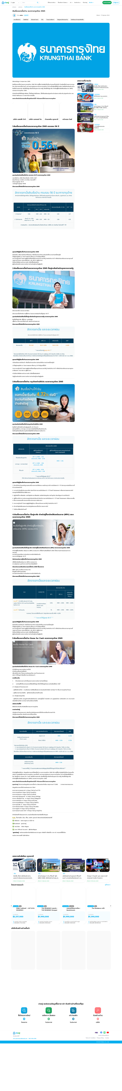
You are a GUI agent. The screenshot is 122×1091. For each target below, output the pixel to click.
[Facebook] (101, 1033)
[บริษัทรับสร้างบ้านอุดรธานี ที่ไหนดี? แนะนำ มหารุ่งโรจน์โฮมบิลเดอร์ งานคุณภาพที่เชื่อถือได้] (93, 117)
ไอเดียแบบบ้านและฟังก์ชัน (77, 19)
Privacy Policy (100, 1038)
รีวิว (42, 19)
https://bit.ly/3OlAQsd (28, 809)
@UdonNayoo (33, 829)
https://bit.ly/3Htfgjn (34, 796)
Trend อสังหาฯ (50, 19)
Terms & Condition (91, 1038)
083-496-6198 (32, 1038)
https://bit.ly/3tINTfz (32, 803)
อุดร (15, 3)
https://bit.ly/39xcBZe (32, 807)
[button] (30, 2)
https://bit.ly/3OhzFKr (29, 805)
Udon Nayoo (25, 827)
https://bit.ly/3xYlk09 (29, 794)
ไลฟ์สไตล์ (25, 19)
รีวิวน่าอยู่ (85, 2)
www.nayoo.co (25, 821)
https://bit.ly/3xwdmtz (29, 792)
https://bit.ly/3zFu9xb (30, 800)
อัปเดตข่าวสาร (34, 19)
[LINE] (104, 1033)
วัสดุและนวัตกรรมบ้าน (62, 19)
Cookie (107, 1038)
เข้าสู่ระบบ (116, 3)
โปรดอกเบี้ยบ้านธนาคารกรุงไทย (46, 98)
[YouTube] (108, 1033)
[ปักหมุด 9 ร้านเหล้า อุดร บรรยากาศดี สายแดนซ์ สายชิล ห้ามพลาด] (98, 871)
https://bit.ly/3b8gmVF (34, 798)
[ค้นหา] (29, 2)
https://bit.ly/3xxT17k (33, 790)
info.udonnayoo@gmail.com (20, 1038)
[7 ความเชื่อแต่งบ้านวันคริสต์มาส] (93, 127)
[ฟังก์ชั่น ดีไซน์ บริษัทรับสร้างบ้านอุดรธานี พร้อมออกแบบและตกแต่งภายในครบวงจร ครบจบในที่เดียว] (93, 87)
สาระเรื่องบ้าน (17, 19)
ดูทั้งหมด (108, 885)
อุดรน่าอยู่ (23, 824)
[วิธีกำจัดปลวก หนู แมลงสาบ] (93, 97)
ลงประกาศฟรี (107, 3)
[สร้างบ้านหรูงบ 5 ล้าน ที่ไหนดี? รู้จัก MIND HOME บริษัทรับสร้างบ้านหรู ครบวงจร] (93, 107)
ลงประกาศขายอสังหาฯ (103, 1035)
